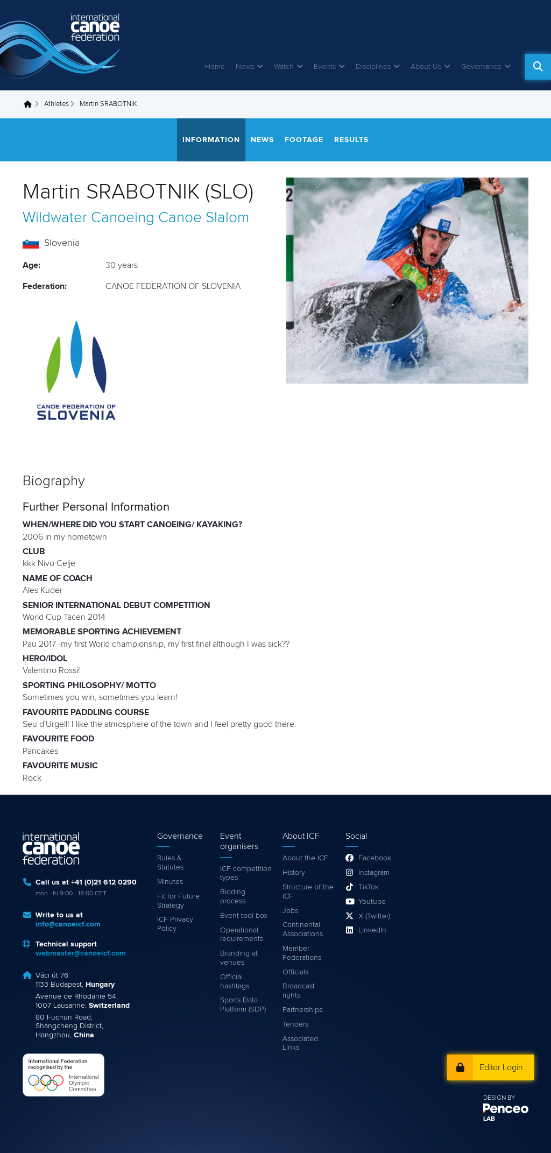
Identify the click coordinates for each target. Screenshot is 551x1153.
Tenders (295, 1024)
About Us (426, 66)
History (293, 872)
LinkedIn (372, 930)
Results (351, 140)
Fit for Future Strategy (178, 901)
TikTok (368, 887)
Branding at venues (239, 958)
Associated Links (300, 1043)
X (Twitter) (374, 916)
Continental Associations (302, 929)
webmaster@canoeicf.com (81, 953)
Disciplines (373, 66)
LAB (489, 1119)
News (245, 66)
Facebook (374, 858)
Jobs (290, 911)
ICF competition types (246, 873)
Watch (284, 66)
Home (215, 66)
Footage (304, 140)
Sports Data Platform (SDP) (243, 1004)
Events (325, 66)
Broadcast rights (298, 990)
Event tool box (243, 915)
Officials (295, 972)
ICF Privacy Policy (175, 924)
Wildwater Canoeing (88, 217)
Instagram (374, 872)
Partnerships (302, 1010)
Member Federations (301, 953)
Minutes (170, 882)
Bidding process (232, 896)
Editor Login (501, 1067)
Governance (481, 66)
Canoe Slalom (203, 217)
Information (211, 140)
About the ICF (305, 858)
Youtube (372, 902)
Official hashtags (234, 981)
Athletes (56, 104)
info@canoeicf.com (68, 924)
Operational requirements (241, 934)
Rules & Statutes (170, 862)
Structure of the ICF (308, 891)
